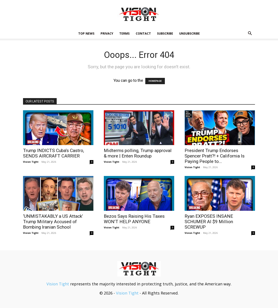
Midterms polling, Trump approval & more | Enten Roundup (138, 153)
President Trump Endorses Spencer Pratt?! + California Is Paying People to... (215, 156)
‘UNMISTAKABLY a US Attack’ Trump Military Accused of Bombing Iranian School (53, 222)
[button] (250, 33)
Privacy (107, 33)
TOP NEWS (86, 33)
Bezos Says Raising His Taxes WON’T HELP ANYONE (134, 219)
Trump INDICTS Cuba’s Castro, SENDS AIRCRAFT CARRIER (53, 153)
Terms (124, 33)
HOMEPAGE (155, 81)
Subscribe (165, 33)
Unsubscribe (189, 33)
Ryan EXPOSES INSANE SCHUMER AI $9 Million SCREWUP (209, 222)
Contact (143, 33)
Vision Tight (30, 161)
